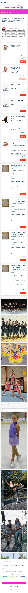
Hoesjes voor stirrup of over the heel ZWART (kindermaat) (18, 167)
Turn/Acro (9, 12)
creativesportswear (6, 404)
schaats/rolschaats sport (13, 10)
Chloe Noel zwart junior (17, 84)
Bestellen (23, 61)
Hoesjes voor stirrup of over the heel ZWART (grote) (18, 233)
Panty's (20, 10)
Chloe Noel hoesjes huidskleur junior (16, 46)
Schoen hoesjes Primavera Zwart (18, 117)
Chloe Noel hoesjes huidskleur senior (16, 68)
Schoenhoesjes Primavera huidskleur (17, 142)
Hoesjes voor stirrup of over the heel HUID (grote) (18, 266)
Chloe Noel (3, 12)
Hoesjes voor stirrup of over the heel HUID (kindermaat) (18, 200)
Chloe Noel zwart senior (17, 100)
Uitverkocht (22, 79)
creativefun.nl (3, 10)
